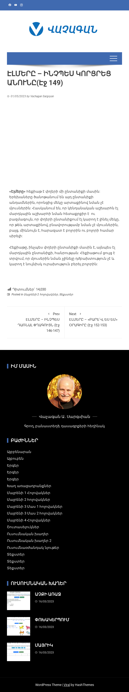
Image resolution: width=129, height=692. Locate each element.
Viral (67, 685)
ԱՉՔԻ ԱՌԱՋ (48, 594)
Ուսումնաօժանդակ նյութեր (33, 548)
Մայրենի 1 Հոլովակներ (28, 493)
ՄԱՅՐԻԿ (44, 645)
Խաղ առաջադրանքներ (29, 486)
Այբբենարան (19, 452)
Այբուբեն (15, 458)
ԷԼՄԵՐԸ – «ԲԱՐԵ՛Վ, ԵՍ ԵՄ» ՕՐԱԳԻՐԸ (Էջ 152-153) (93, 319)
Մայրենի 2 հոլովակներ (41, 294)
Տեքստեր (66, 294)
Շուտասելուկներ (23, 527)
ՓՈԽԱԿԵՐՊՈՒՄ (52, 619)
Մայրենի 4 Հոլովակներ (28, 520)
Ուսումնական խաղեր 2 (29, 541)
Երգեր (13, 465)
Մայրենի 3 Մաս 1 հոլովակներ (34, 506)
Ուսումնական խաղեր (27, 534)
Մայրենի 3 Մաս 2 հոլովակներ (34, 513)
